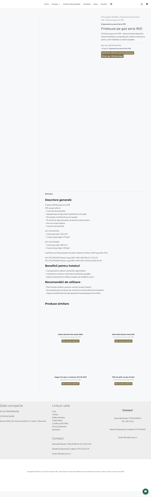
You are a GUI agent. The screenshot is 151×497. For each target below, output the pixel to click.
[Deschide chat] (145, 491)
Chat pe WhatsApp (112, 56)
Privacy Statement (59, 426)
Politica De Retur (58, 417)
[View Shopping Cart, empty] (147, 4)
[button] (55, 4)
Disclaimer (56, 429)
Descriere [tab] (49, 194)
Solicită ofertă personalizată (117, 53)
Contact (55, 414)
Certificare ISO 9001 (60, 423)
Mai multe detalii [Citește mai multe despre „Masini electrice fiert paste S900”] (70, 341)
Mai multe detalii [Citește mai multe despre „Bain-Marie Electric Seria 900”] (123, 341)
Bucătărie (115, 17)
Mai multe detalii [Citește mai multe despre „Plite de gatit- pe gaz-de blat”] (123, 384)
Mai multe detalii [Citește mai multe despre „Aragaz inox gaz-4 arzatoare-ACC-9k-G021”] (70, 384)
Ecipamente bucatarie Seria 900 (113, 24)
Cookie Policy (57, 420)
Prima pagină (106, 17)
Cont (54, 411)
